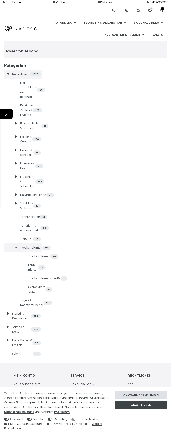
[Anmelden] (114, 11)
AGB (131, 384)
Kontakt (60, 2)
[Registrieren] (126, 11)
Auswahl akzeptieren (141, 394)
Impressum (62, 411)
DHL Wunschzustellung (26, 423)
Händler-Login (82, 384)
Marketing (60, 419)
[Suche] (138, 11)
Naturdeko (63, 22)
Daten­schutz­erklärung (19, 411)
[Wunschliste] (150, 11)
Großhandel (12, 2)
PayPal (57, 423)
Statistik (38, 419)
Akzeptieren (141, 404)
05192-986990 (157, 2)
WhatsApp (106, 2)
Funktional (79, 423)
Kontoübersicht (27, 384)
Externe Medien (88, 419)
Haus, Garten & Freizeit (122, 34)
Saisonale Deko (147, 22)
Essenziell (16, 419)
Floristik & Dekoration (103, 22)
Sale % (157, 34)
